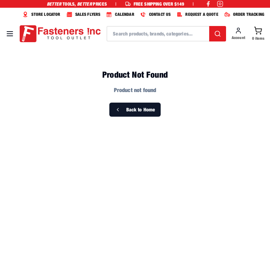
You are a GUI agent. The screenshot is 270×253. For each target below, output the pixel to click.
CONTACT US (155, 14)
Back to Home (135, 109)
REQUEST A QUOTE (196, 14)
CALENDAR (119, 14)
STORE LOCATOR (40, 14)
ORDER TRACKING (243, 14)
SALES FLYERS (83, 14)
